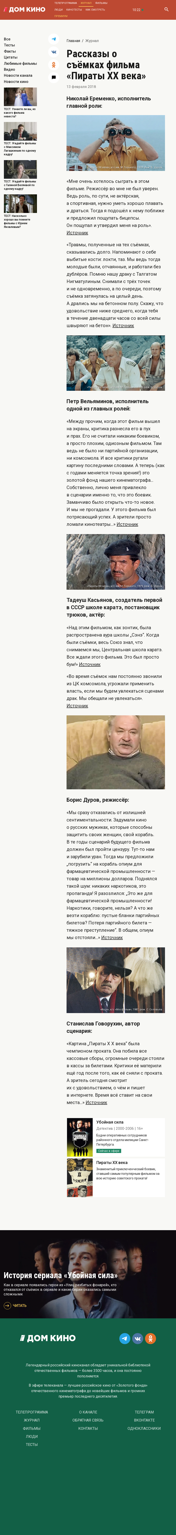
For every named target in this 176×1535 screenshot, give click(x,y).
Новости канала (18, 75)
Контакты (88, 1429)
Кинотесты (74, 9)
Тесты (9, 45)
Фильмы (101, 3)
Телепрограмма (65, 3)
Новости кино (16, 81)
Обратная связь (88, 1420)
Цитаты (10, 57)
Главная (73, 41)
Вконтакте (144, 1420)
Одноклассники (144, 1429)
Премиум (60, 16)
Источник (77, 232)
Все (7, 39)
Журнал (86, 3)
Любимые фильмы (20, 63)
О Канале (88, 1412)
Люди (58, 9)
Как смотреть (95, 9)
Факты (10, 51)
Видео (9, 69)
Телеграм (144, 1412)
